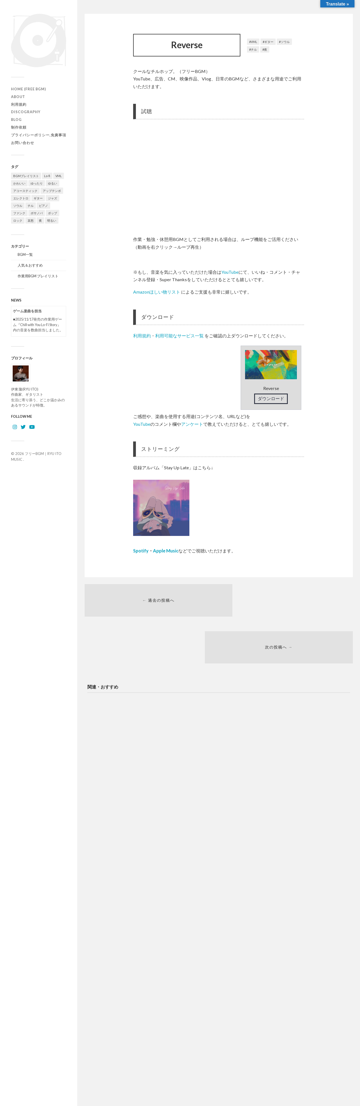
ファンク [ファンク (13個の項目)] (19, 213)
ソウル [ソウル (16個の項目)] (17, 205)
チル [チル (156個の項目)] (31, 205)
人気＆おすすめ (30, 265)
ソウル (285, 42)
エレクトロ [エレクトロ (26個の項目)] (20, 198)
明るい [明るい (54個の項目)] (51, 220)
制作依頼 (18, 127)
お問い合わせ (22, 142)
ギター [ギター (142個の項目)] (38, 198)
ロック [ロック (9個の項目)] (17, 220)
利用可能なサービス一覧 (179, 335)
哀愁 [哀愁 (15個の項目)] (31, 220)
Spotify (141, 550)
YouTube (229, 272)
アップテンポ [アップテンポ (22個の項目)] (52, 191)
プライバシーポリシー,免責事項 (38, 135)
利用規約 (18, 104)
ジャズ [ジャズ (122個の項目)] (52, 198)
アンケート (192, 424)
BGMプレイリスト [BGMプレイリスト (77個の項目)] (26, 176)
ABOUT (18, 96)
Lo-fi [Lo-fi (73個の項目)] (47, 176)
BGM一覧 (25, 254)
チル (254, 49)
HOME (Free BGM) (28, 89)
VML (254, 42)
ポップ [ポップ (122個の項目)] (52, 213)
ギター (268, 42)
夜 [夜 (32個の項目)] (40, 220)
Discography (26, 112)
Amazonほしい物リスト (156, 291)
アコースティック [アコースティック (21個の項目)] (25, 191)
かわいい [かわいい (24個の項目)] (19, 183)
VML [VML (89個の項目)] (58, 176)
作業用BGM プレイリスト (38, 276)
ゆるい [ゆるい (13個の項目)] (52, 183)
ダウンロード (271, 398)
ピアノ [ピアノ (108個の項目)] (43, 205)
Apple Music (165, 550)
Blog (16, 119)
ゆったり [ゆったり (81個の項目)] (37, 183)
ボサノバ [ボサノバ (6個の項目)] (37, 213)
